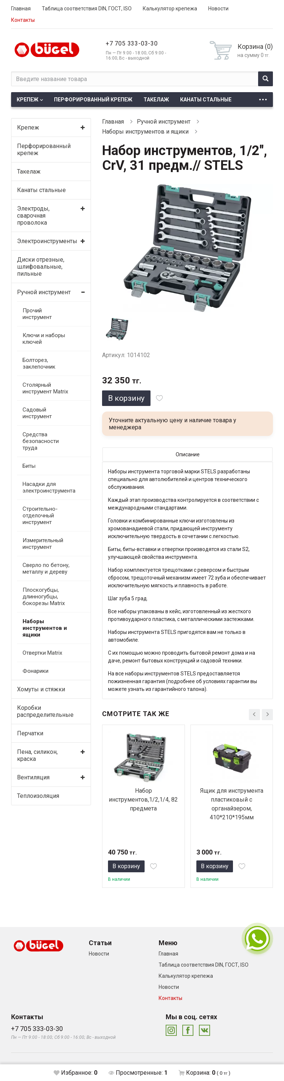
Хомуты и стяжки (41, 689)
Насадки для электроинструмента (47, 487)
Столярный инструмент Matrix (45, 388)
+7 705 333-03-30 (132, 43)
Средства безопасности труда (41, 441)
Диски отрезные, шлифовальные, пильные (40, 266)
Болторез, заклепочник (39, 363)
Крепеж (27, 100)
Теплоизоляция (38, 795)
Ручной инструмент (44, 292)
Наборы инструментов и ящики (45, 628)
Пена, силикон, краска (37, 755)
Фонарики (35, 671)
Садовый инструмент (37, 413)
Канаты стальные (205, 100)
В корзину (126, 398)
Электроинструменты (44, 241)
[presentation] (254, 714)
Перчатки (30, 733)
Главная (21, 8)
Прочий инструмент (37, 313)
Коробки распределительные (44, 711)
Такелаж (156, 100)
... (262, 97)
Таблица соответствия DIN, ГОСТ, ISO (87, 8)
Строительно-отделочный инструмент (40, 516)
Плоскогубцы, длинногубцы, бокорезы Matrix (44, 597)
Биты (29, 466)
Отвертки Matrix (42, 652)
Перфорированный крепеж (93, 100)
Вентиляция (33, 777)
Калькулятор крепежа (170, 8)
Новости (218, 8)
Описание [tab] (188, 454)
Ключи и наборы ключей (44, 338)
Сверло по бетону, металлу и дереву (46, 568)
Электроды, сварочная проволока (33, 215)
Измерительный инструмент (43, 543)
